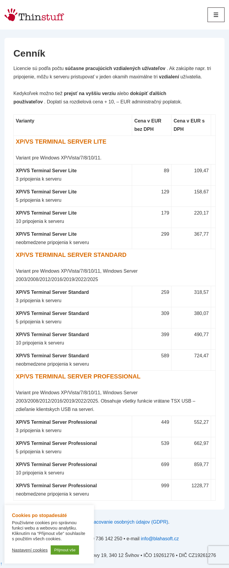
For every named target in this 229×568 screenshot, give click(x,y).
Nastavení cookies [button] (30, 550)
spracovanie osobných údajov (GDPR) (127, 521)
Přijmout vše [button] (65, 550)
